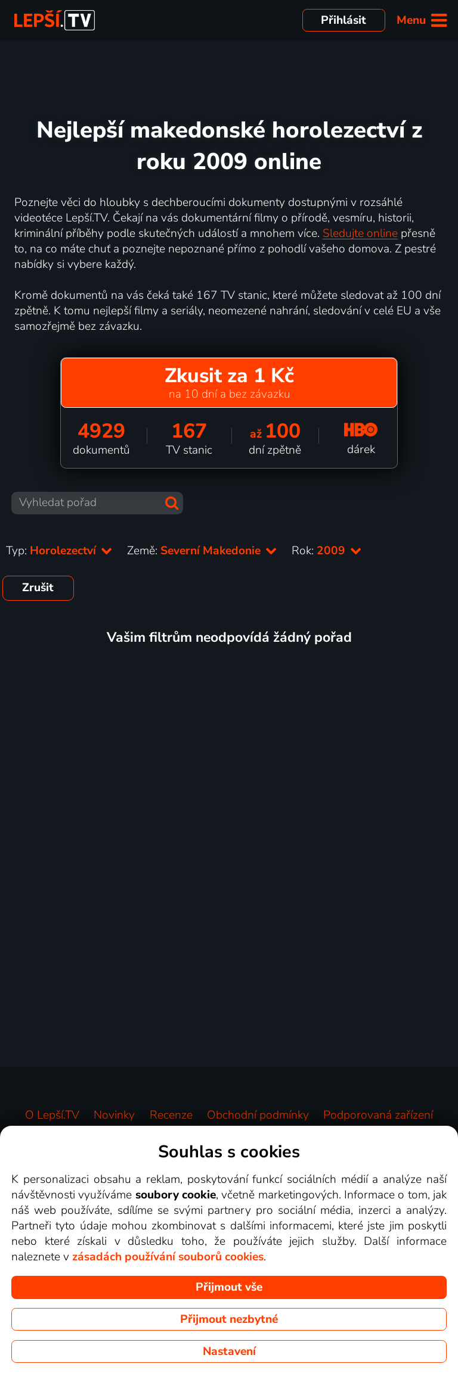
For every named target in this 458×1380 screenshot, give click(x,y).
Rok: (327, 550)
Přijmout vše (229, 1287)
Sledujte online (360, 233)
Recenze (171, 1115)
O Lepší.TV (52, 1115)
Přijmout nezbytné (229, 1319)
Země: (202, 550)
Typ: (59, 550)
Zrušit (38, 587)
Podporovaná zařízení (378, 1115)
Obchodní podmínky (258, 1115)
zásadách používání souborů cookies (168, 1257)
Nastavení (229, 1351)
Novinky (114, 1115)
